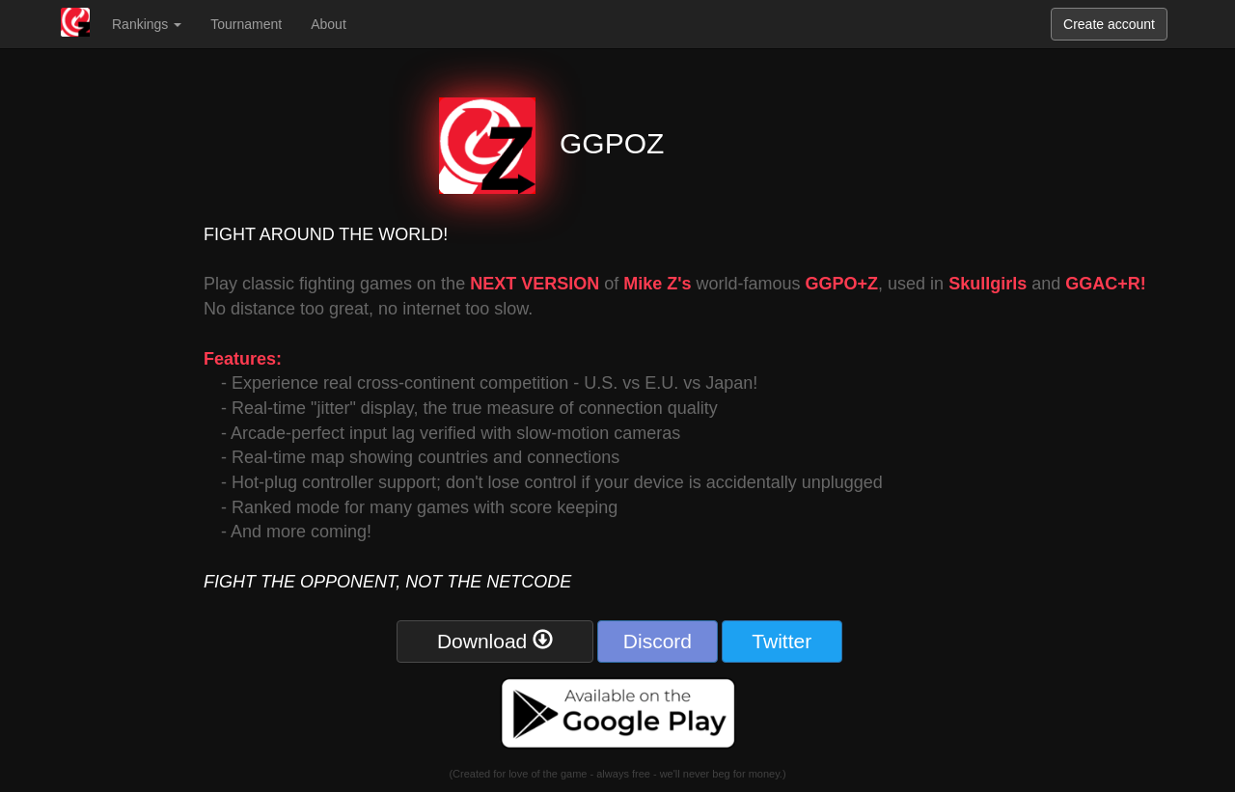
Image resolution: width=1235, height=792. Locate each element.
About (328, 24)
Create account (1109, 24)
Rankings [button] (146, 24)
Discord (657, 641)
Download (495, 640)
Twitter (781, 641)
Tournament (246, 24)
